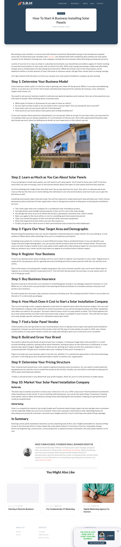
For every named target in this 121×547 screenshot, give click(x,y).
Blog (92, 3)
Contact (100, 3)
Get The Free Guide (97, 543)
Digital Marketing (43, 534)
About (85, 3)
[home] (25, 4)
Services (18, 534)
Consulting (42, 532)
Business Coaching (44, 537)
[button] (63, 3)
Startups (61, 13)
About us (18, 532)
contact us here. (45, 460)
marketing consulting (71, 450)
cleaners (51, 56)
